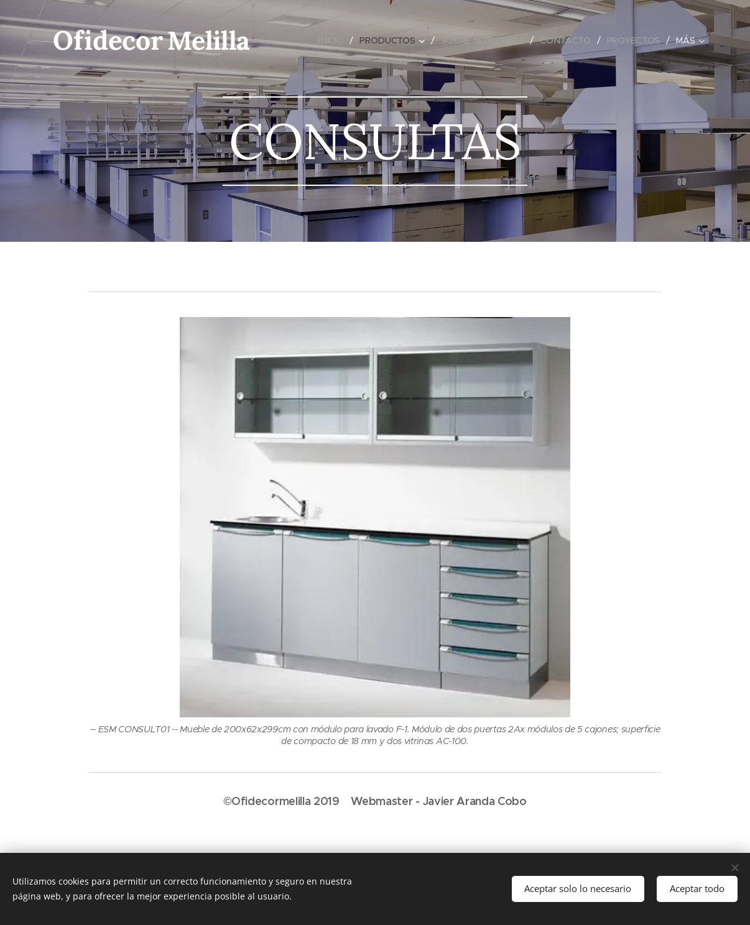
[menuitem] (331, 40)
